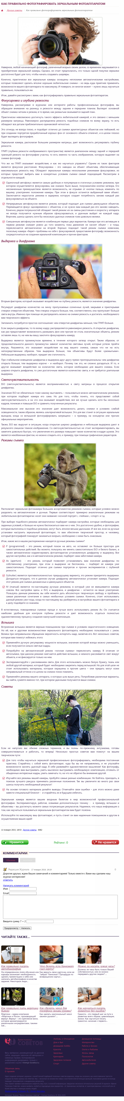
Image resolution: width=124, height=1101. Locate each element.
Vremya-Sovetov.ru (30, 1067)
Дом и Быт (58, 1047)
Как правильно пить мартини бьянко (19, 1014)
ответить (8, 879)
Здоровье (57, 1057)
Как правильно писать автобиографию (15, 972)
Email (6, 893)
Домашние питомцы (91, 1043)
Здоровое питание (62, 1064)
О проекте (10, 1076)
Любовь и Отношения (63, 1043)
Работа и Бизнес (89, 1050)
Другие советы (14, 10)
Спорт (56, 1068)
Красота (57, 1054)
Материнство (88, 1047)
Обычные (10, 860)
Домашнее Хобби (61, 1050)
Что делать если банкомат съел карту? (57, 972)
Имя (5, 888)
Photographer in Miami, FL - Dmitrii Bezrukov (25, 1095)
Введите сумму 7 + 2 (14, 925)
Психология (87, 1061)
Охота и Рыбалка (90, 1054)
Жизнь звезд (88, 1057)
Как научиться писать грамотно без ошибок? (92, 1014)
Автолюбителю (89, 1064)
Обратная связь (12, 1073)
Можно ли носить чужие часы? (96, 970)
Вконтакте (27, 860)
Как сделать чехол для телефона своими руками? (56, 1014)
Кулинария (58, 1061)
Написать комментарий (16, 885)
